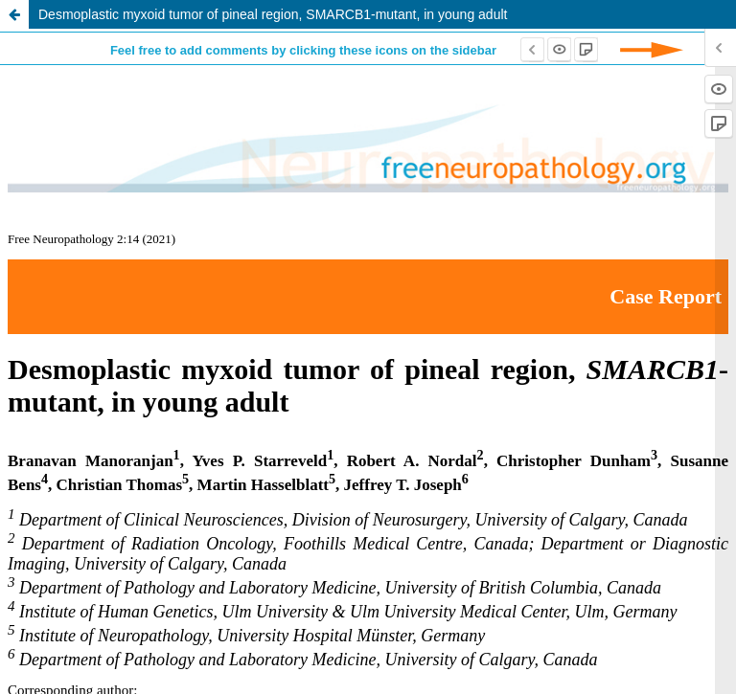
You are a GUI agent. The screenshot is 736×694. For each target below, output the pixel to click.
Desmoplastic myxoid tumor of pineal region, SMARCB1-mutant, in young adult (272, 14)
